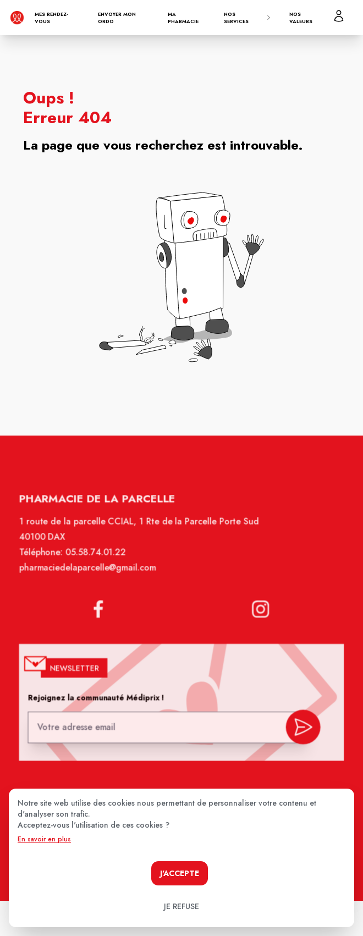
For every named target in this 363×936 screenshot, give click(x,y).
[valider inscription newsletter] (300, 726)
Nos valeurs (300, 17)
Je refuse (181, 906)
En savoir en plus (44, 839)
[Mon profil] (338, 16)
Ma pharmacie (183, 17)
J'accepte (179, 873)
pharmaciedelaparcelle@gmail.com (89, 574)
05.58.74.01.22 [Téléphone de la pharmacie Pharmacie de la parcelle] (97, 559)
